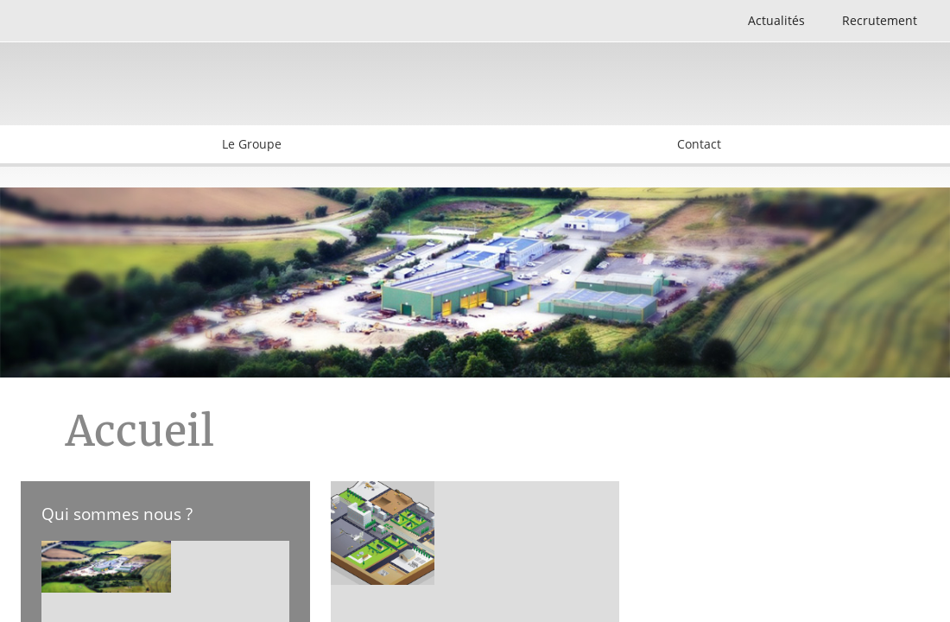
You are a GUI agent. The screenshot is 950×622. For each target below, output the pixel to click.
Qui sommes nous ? (117, 513)
